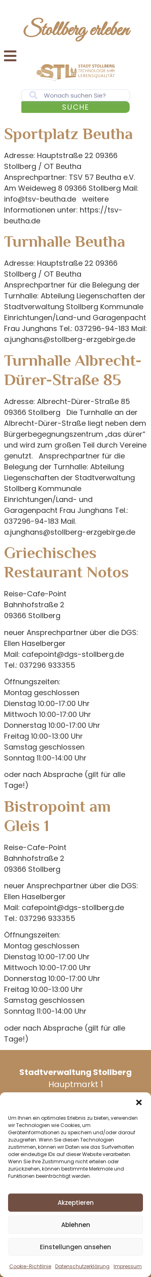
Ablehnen (75, 1225)
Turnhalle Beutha (64, 241)
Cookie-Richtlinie (30, 1266)
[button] (139, 1102)
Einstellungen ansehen (75, 1247)
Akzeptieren (76, 1202)
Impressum (128, 1266)
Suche (75, 107)
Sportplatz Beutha (68, 134)
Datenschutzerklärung (82, 1266)
